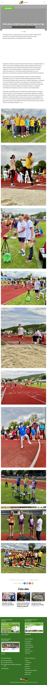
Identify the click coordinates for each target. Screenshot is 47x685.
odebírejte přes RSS (33, 580)
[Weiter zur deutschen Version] (26, 679)
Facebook (3, 653)
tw (27, 583)
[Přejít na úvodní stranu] (23, 2)
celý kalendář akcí (5, 668)
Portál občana (28, 641)
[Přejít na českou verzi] (21, 679)
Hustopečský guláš (7, 660)
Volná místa (27, 649)
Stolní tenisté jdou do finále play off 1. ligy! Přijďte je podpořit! (23, 604)
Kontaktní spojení (29, 645)
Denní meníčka (28, 672)
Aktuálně (8, 8)
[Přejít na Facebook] (10, 647)
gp (29, 583)
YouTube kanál (28, 634)
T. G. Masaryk (28, 662)
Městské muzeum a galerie (31, 670)
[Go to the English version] (23, 679)
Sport (25, 31)
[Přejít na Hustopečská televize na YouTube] (34, 628)
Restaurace (27, 668)
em (32, 583)
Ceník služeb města (29, 647)
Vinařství (27, 660)
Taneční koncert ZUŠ (7, 662)
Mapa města (28, 674)
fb (24, 583)
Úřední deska (28, 643)
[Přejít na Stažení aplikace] (10, 628)
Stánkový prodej (28, 651)
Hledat (44, 2)
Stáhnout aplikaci (5, 634)
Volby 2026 (27, 653)
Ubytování (27, 666)
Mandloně (27, 664)
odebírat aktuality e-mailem (18, 580)
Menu (2, 2)
